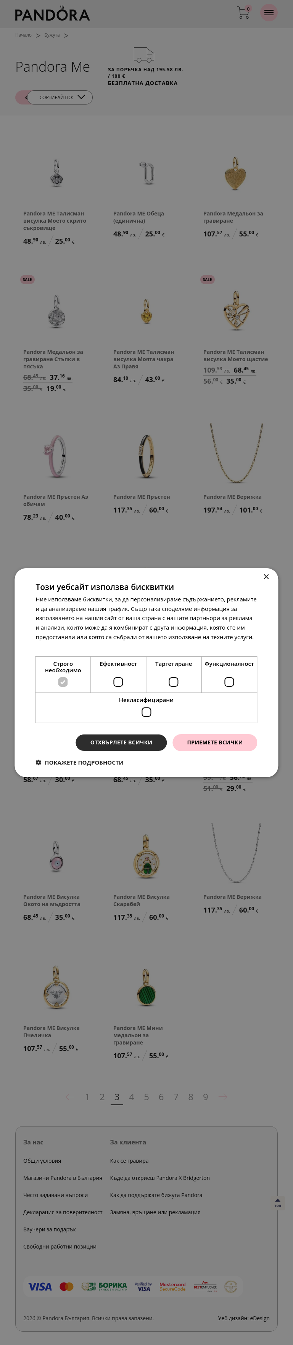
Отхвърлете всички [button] (121, 742)
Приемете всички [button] (215, 742)
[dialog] (146, 672)
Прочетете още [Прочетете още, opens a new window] (56, 646)
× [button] (266, 577)
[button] (79, 762)
